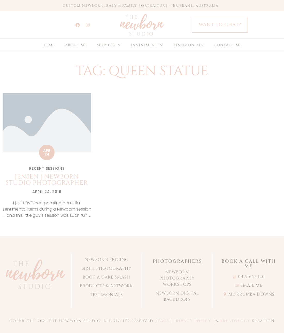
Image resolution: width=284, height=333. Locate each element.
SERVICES (109, 45)
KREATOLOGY (235, 321)
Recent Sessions (47, 168)
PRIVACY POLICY (192, 321)
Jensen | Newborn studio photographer (47, 180)
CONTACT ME (228, 45)
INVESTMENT (147, 45)
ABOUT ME (76, 45)
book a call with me (248, 263)
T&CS (163, 321)
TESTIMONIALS (188, 45)
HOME (48, 45)
